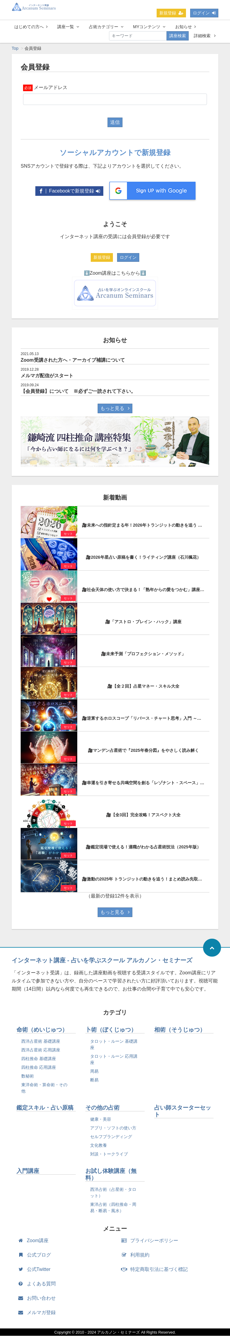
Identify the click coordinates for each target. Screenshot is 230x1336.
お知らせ (185, 26)
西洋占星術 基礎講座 (40, 1041)
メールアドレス (50, 87)
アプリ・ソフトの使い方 (113, 1128)
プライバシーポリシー (151, 1240)
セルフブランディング (111, 1136)
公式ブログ (36, 1255)
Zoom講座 (35, 1240)
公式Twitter (36, 1269)
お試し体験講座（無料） (111, 1174)
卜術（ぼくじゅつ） (111, 1030)
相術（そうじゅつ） (179, 1030)
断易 (94, 1080)
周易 (94, 1071)
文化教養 (98, 1145)
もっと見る (115, 408)
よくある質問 (38, 1284)
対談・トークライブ (109, 1154)
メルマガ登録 (38, 1312)
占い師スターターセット (182, 1111)
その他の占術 (102, 1108)
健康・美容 (100, 1119)
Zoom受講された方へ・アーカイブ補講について (73, 360)
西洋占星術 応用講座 (40, 1050)
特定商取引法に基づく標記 (156, 1269)
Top (15, 48)
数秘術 (27, 1076)
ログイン (204, 12)
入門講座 (27, 1171)
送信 (115, 122)
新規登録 (171, 12)
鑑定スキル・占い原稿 (44, 1108)
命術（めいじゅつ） (42, 1030)
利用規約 (136, 1255)
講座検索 (177, 35)
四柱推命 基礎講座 (38, 1059)
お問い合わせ (38, 1298)
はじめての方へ (31, 26)
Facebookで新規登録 (69, 191)
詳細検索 (205, 35)
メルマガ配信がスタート (47, 375)
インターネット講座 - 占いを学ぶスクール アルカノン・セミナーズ (102, 960)
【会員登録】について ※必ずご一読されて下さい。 (78, 391)
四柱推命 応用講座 (38, 1067)
